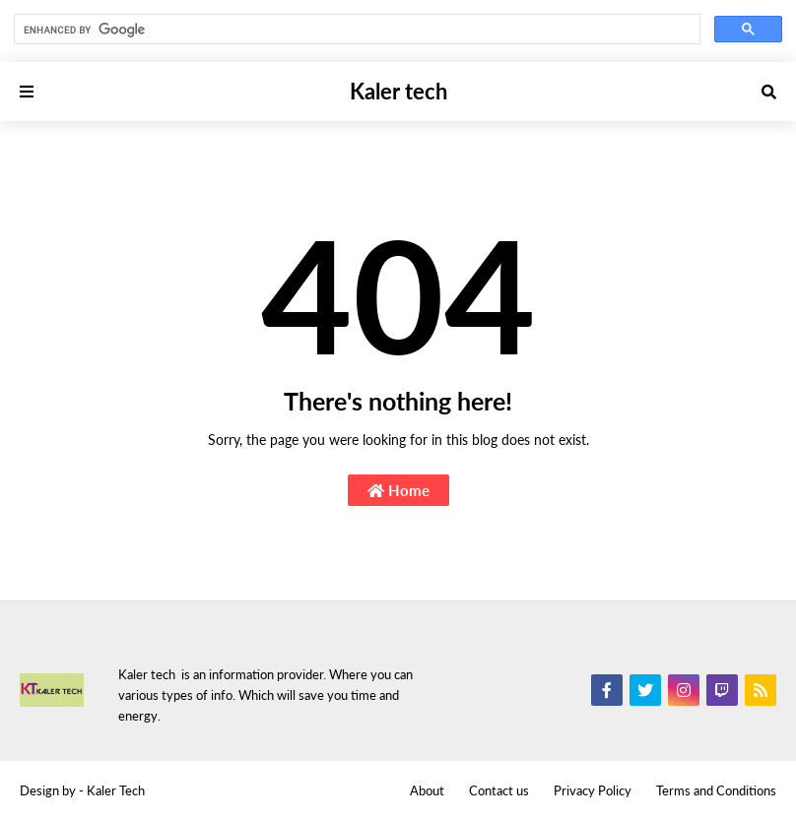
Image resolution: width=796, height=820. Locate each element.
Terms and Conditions (716, 790)
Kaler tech (398, 91)
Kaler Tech (116, 790)
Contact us (499, 790)
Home (398, 490)
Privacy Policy (592, 790)
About (427, 790)
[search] (355, 29)
